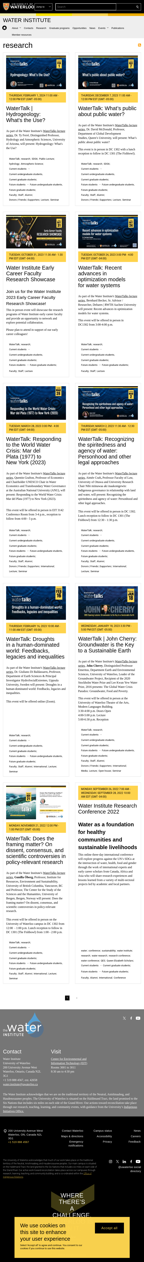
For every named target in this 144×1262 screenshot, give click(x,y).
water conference (90, 960)
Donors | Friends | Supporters (24, 199)
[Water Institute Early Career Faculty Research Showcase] (36, 231)
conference (94, 950)
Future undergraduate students (46, 184)
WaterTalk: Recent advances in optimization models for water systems (102, 276)
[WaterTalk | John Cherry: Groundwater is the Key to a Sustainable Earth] (108, 603)
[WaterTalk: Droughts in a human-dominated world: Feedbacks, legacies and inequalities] (36, 603)
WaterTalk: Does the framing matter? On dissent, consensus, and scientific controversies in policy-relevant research (36, 850)
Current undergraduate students (25, 174)
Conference (120, 977)
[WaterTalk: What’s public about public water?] (108, 72)
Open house (104, 770)
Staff (20, 195)
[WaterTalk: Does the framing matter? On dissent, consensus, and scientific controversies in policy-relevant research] (36, 802)
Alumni (28, 195)
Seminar (54, 199)
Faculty (13, 195)
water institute (124, 950)
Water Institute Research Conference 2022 (107, 809)
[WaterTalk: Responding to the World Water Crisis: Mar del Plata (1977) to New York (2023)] (36, 403)
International (47, 566)
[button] (110, 7)
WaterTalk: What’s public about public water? (107, 111)
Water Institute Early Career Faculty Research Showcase (30, 273)
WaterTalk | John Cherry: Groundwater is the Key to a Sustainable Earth (107, 644)
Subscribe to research (139, 45)
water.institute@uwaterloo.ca (20, 1084)
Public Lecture (46, 158)
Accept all (109, 1228)
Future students (17, 184)
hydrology (14, 163)
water (84, 950)
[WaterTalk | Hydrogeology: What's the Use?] (36, 72)
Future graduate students (22, 190)
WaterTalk (14, 158)
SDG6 (35, 158)
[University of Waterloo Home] (19, 6)
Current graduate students (22, 179)
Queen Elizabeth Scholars (120, 960)
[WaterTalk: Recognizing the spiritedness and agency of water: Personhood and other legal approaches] (108, 403)
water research (99, 955)
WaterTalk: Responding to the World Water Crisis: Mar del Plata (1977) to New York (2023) (33, 451)
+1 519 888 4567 (18, 1142)
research (25, 158)
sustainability (109, 950)
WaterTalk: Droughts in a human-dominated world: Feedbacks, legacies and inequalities (35, 648)
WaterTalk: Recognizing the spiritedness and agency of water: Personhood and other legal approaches (106, 451)
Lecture (45, 199)
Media (84, 770)
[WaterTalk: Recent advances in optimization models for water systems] (108, 231)
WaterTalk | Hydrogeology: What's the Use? (25, 114)
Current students (18, 168)
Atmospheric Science (32, 163)
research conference (119, 955)
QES (103, 960)
